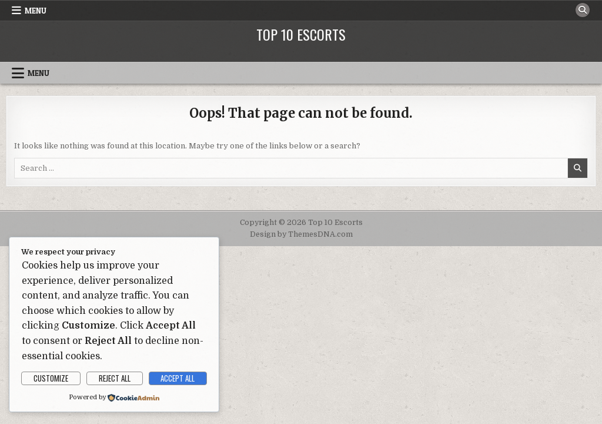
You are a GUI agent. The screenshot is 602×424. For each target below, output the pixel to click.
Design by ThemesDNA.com (301, 234)
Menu (35, 10)
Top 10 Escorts (301, 34)
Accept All (177, 378)
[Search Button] (583, 10)
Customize (51, 378)
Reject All (115, 378)
